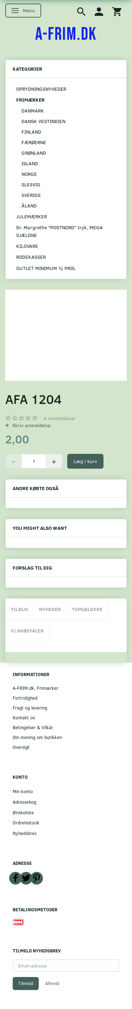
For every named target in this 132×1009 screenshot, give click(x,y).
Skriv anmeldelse (30, 425)
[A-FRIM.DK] (66, 34)
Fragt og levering (30, 708)
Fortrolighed (25, 698)
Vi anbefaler (27, 630)
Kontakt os (24, 717)
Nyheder (50, 609)
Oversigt (21, 747)
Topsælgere (87, 609)
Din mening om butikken (37, 737)
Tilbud (19, 609)
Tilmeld (25, 983)
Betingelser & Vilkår (33, 727)
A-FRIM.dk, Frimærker (35, 688)
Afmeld (52, 983)
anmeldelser (60, 418)
